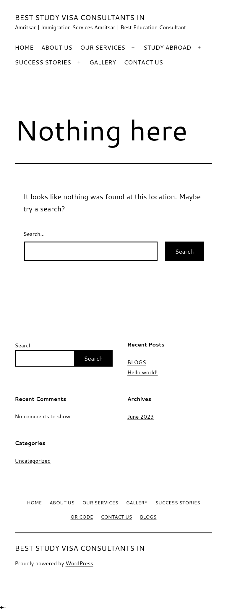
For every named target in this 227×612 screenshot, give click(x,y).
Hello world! (142, 372)
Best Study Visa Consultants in (80, 17)
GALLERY (102, 62)
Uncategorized (33, 460)
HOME (24, 47)
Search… (34, 234)
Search (23, 345)
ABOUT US (56, 47)
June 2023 (140, 416)
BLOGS (136, 362)
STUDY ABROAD (167, 47)
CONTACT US (143, 62)
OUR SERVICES (102, 47)
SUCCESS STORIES (43, 62)
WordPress (79, 563)
